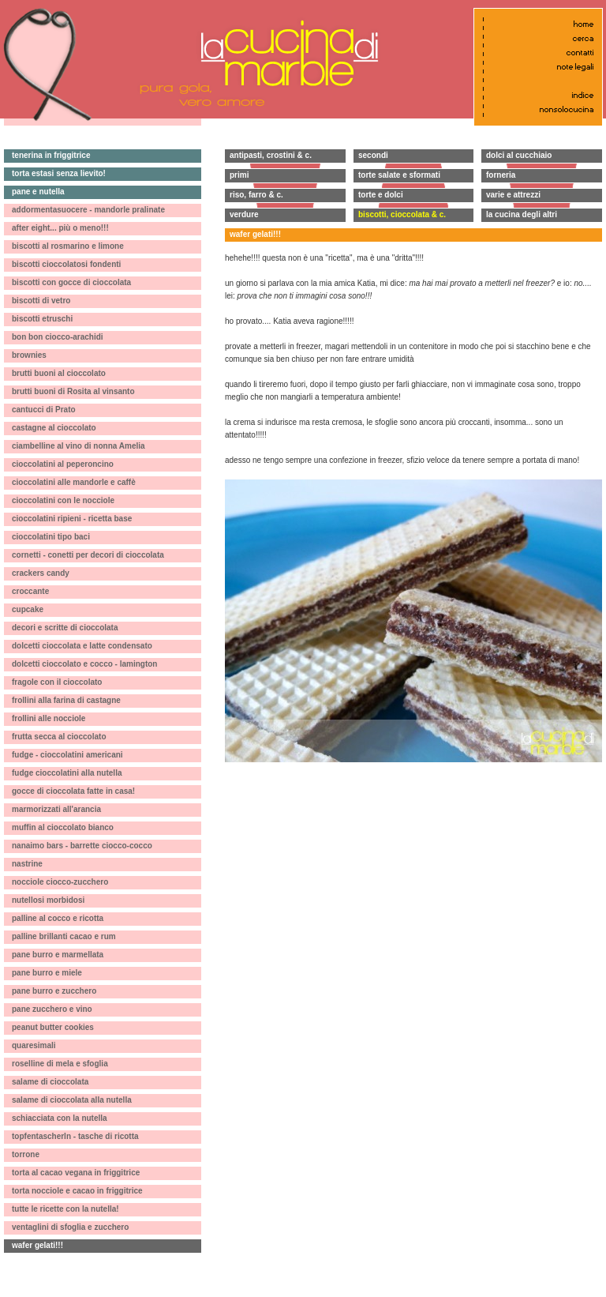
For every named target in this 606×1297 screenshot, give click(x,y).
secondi (373, 155)
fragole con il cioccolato (57, 682)
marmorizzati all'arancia (56, 809)
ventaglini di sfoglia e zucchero (70, 1227)
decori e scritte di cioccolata (65, 627)
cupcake (27, 609)
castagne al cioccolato (54, 427)
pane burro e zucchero (54, 991)
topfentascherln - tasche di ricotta (75, 1136)
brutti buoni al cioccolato (59, 373)
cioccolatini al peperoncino (63, 464)
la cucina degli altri (521, 214)
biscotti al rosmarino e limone (68, 246)
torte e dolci (380, 194)
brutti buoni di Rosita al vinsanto (73, 391)
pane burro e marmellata (57, 954)
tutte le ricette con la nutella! (65, 1209)
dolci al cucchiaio (519, 155)
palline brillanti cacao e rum (64, 936)
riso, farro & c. (256, 194)
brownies (29, 355)
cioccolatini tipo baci (51, 536)
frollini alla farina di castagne (66, 700)
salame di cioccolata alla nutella (72, 1100)
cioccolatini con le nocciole (63, 500)
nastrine (27, 863)
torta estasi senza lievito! (59, 173)
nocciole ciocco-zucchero (60, 882)
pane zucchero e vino (52, 1009)
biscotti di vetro (41, 300)
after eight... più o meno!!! (60, 228)
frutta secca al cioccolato (59, 736)
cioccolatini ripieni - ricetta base (72, 518)
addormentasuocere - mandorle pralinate (88, 209)
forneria (500, 175)
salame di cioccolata (50, 1081)
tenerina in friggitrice (51, 155)
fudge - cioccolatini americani (67, 754)
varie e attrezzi (513, 194)
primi (239, 175)
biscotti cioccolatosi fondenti (66, 264)
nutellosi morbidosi (48, 900)
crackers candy (40, 573)
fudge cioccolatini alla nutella (67, 773)
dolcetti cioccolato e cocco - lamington (84, 664)
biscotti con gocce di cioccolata (71, 282)
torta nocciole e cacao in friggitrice (77, 1190)
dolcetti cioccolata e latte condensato (82, 645)
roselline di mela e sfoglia (60, 1063)
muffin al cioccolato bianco (63, 827)
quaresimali (34, 1045)
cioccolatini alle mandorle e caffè (74, 482)
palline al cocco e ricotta (57, 918)
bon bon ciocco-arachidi (57, 337)
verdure (244, 214)
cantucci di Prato (44, 409)
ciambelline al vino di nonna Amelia (78, 446)
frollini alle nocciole (48, 718)
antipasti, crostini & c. (271, 155)
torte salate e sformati (399, 175)
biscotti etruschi (42, 318)
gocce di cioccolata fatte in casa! (73, 791)
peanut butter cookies (53, 1027)
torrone (25, 1154)
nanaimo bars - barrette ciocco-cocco (82, 845)
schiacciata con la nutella (59, 1118)
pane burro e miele (47, 972)
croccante (30, 591)
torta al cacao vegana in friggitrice (76, 1172)
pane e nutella (38, 191)
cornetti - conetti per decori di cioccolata (88, 555)
